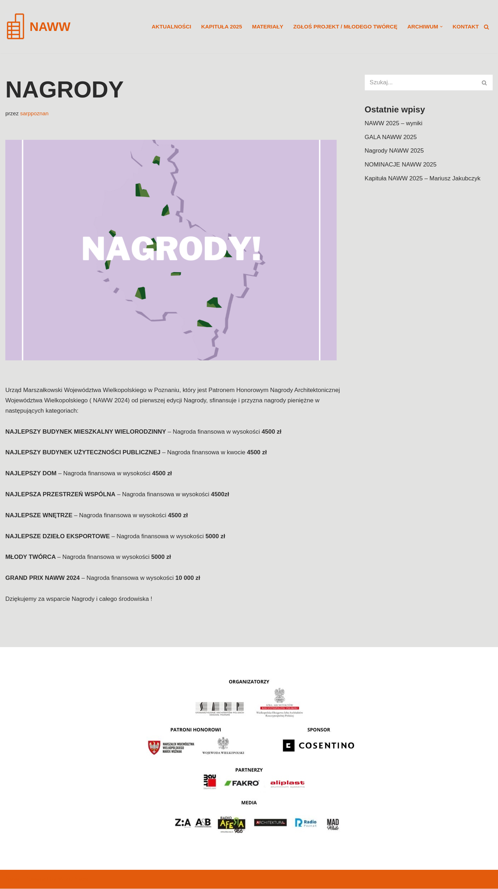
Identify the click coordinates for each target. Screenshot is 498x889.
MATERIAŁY (267, 26)
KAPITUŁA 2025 (221, 26)
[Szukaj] (486, 27)
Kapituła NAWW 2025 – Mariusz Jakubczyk (423, 178)
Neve (12, 879)
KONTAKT (465, 26)
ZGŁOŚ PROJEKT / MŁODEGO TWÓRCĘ (345, 26)
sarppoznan (34, 113)
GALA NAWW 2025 (391, 137)
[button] (441, 26)
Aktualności (170, 26)
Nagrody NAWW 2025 (394, 151)
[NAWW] (38, 27)
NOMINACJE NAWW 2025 (401, 165)
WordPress (73, 879)
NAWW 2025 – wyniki (394, 123)
